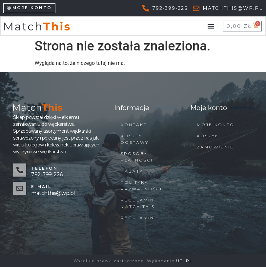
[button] (211, 26)
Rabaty (132, 171)
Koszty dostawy (135, 139)
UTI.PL (184, 260)
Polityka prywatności (141, 185)
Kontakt (134, 124)
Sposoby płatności (137, 156)
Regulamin (137, 217)
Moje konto (216, 124)
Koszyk (208, 135)
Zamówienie (215, 146)
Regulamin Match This (138, 203)
